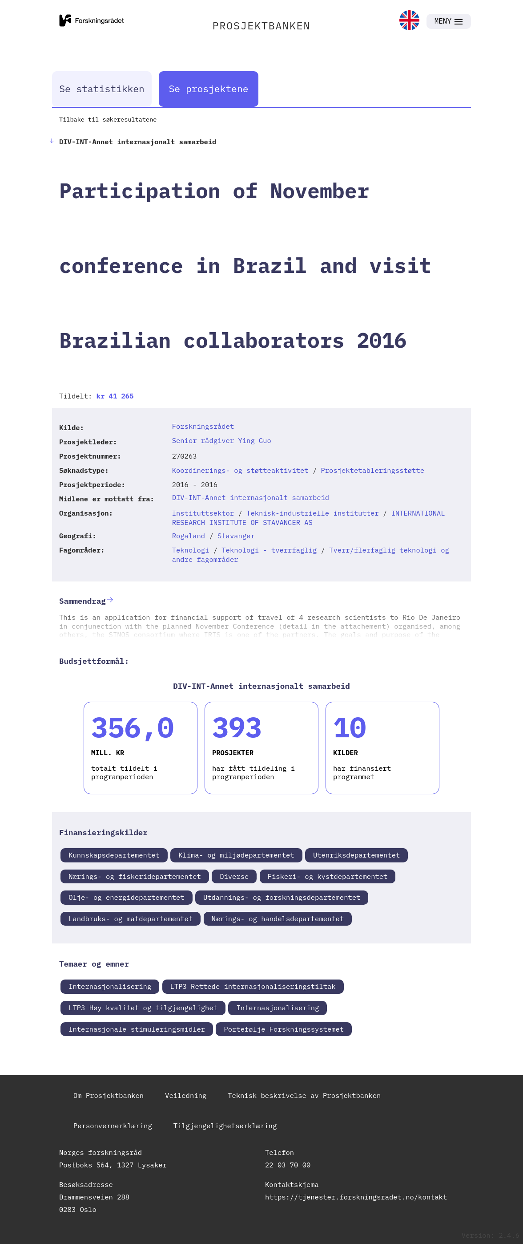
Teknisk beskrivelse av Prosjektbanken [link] (304, 1095)
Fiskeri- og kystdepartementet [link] (328, 876)
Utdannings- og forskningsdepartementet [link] (281, 897)
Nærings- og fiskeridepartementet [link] (134, 876)
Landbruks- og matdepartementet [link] (130, 918)
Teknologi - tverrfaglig (269, 549)
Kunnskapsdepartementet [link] (114, 854)
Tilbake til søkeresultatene (108, 119)
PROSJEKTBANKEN (262, 25)
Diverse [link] (234, 876)
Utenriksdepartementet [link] (356, 854)
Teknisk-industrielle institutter (312, 512)
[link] (409, 21)
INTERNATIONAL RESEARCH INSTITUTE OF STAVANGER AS (308, 517)
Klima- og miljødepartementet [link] (236, 854)
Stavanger (236, 535)
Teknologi (190, 549)
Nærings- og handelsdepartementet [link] (278, 918)
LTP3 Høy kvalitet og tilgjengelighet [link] (142, 1007)
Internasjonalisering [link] (109, 986)
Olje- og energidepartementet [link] (126, 897)
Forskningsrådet (203, 426)
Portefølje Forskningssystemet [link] (284, 1028)
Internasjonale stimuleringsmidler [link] (136, 1028)
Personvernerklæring (112, 1125)
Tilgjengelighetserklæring (225, 1125)
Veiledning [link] (185, 1095)
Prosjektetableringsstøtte (373, 470)
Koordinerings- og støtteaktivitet (240, 470)
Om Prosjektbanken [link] (108, 1095)
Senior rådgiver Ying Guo (221, 440)
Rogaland (188, 535)
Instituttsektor (203, 512)
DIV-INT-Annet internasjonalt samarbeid (250, 497)
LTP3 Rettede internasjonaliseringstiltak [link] (253, 986)
